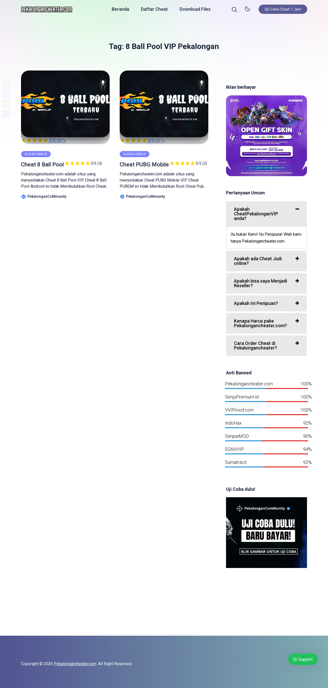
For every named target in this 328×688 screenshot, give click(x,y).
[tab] (266, 213)
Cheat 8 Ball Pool (61, 164)
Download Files (195, 10)
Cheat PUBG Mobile (163, 164)
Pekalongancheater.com (75, 663)
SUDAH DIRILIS (36, 154)
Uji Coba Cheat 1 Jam (283, 10)
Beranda (120, 10)
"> (65, 107)
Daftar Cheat (154, 10)
